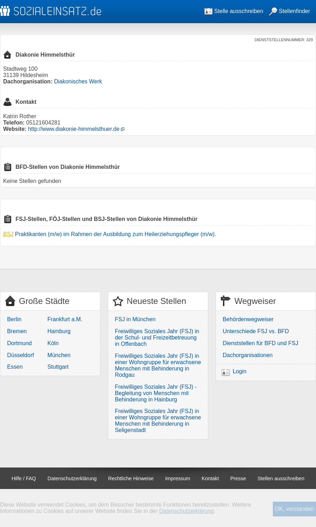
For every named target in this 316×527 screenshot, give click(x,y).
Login (239, 371)
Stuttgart (57, 367)
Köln (53, 343)
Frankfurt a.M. (65, 319)
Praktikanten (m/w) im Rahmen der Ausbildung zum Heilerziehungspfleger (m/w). (115, 234)
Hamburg (59, 331)
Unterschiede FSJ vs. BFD (256, 331)
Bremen (17, 331)
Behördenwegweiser (248, 319)
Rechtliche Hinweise (131, 478)
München (59, 355)
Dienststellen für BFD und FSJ (260, 343)
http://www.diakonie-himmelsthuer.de (74, 129)
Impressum (177, 478)
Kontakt (210, 478)
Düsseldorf (20, 355)
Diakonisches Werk (78, 81)
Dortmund (19, 343)
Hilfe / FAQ (24, 478)
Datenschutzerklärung (72, 478)
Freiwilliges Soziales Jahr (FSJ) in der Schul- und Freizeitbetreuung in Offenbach (157, 337)
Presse (238, 478)
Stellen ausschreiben (281, 478)
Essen (14, 367)
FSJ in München (135, 319)
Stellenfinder (289, 11)
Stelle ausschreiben (233, 11)
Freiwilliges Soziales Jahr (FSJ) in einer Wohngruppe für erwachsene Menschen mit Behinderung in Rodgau (158, 365)
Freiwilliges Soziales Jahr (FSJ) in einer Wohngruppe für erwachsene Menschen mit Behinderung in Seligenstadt (158, 420)
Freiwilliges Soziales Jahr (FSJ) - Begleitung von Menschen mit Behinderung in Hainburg (156, 393)
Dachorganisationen (247, 355)
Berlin (14, 319)
